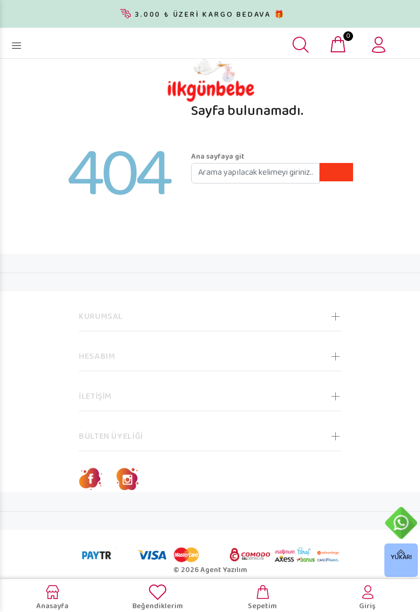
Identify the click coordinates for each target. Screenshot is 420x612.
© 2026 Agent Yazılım (210, 570)
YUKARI (401, 557)
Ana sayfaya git (218, 157)
